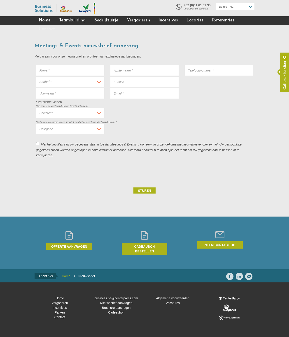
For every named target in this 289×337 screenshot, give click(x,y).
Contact (47, 29)
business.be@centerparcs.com (116, 298)
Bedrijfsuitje (106, 20)
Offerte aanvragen (69, 246)
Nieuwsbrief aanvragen (116, 303)
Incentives (168, 20)
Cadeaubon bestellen (144, 249)
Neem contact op (220, 245)
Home (45, 20)
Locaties (194, 20)
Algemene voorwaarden (172, 298)
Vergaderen (138, 20)
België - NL (226, 6)
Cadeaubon (116, 312)
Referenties (223, 20)
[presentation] (218, 172)
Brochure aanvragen (116, 307)
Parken (60, 312)
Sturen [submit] (144, 190)
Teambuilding (72, 20)
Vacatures (173, 303)
